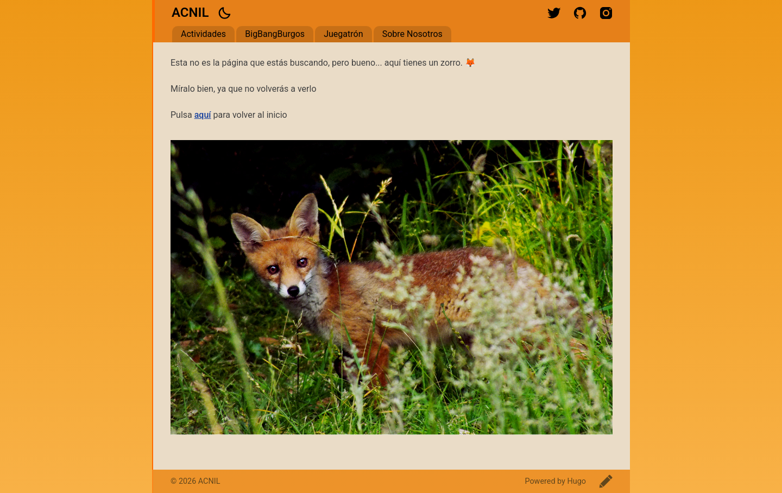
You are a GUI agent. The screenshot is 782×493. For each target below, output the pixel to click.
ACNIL (190, 12)
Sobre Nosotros (412, 34)
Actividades (203, 34)
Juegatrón (343, 34)
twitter (553, 13)
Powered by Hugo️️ (555, 481)
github (579, 13)
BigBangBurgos (275, 34)
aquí (202, 115)
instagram (606, 13)
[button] (224, 13)
